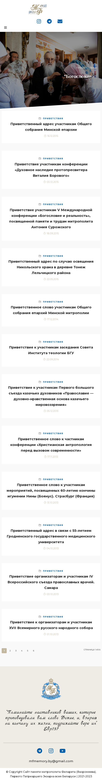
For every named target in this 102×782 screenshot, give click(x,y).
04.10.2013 (51, 548)
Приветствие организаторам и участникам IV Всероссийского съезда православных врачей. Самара (51, 582)
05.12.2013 (51, 411)
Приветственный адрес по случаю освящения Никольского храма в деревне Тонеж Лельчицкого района (51, 267)
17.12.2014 (51, 319)
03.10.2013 (51, 594)
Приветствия (53, 118)
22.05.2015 (51, 279)
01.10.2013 (51, 634)
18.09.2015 (51, 233)
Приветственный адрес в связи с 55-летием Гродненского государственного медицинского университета (51, 536)
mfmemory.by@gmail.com (51, 761)
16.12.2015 (51, 136)
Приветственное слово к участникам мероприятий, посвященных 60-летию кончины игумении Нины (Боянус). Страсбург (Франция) (51, 490)
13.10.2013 (51, 502)
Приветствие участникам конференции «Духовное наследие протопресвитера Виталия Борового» (51, 170)
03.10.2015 (51, 181)
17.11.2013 (51, 456)
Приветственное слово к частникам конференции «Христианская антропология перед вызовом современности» (51, 444)
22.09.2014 (51, 359)
